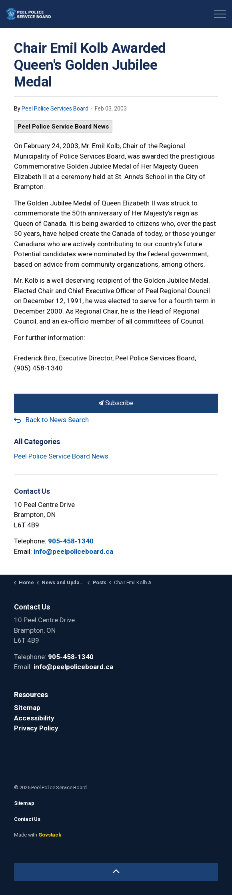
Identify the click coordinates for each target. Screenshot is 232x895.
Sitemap (27, 708)
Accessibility (34, 718)
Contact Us (27, 819)
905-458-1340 (71, 541)
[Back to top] (116, 872)
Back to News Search (57, 420)
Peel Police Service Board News (63, 126)
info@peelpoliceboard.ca (73, 551)
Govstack (49, 835)
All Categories (37, 441)
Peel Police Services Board (55, 108)
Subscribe (116, 403)
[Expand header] (220, 14)
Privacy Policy (36, 728)
